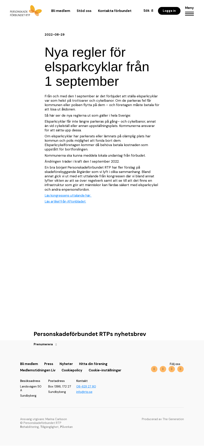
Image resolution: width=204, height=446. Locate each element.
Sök (146, 12)
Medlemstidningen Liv (38, 370)
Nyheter (68, 364)
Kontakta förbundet (114, 12)
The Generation (173, 420)
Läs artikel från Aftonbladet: (66, 201)
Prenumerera (44, 345)
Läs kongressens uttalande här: (69, 195)
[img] (171, 369)
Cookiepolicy (74, 370)
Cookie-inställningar (109, 370)
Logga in (168, 12)
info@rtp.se (84, 392)
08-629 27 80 (86, 387)
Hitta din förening (95, 364)
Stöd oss (83, 12)
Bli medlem (60, 12)
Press (50, 364)
